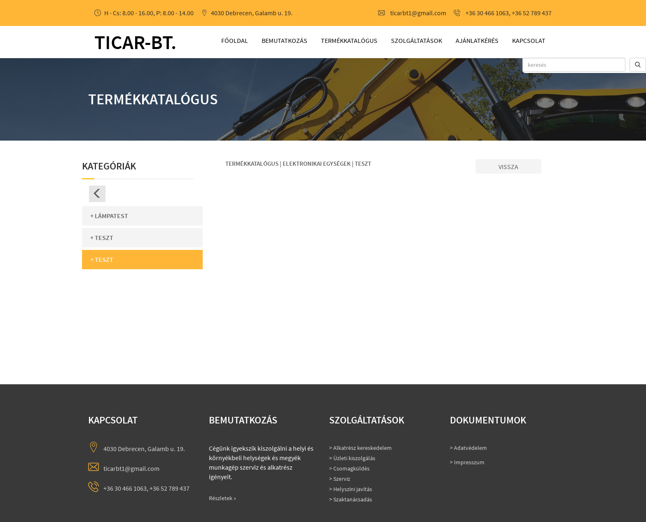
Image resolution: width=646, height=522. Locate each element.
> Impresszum (467, 462)
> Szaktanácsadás (350, 499)
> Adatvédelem (468, 447)
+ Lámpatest (109, 216)
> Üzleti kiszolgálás (352, 458)
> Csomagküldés (349, 468)
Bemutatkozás (284, 40)
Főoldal (234, 40)
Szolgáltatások (416, 40)
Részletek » (222, 498)
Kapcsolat (528, 40)
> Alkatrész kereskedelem (360, 447)
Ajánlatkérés (477, 40)
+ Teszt (101, 237)
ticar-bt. (135, 42)
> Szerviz (339, 478)
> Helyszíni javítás (350, 489)
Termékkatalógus (349, 40)
